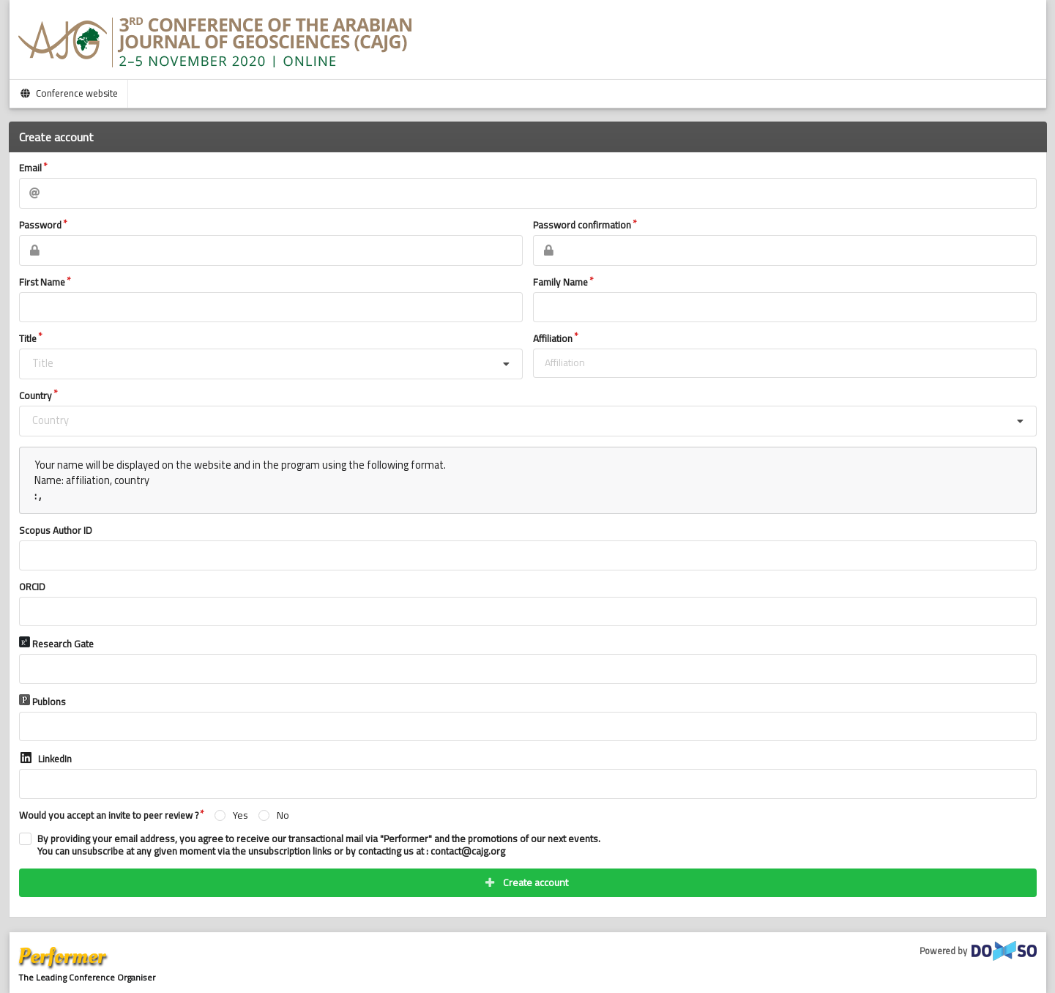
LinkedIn (45, 758)
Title (28, 339)
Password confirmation (582, 225)
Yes (240, 815)
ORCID (32, 587)
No (283, 815)
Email (30, 168)
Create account (526, 882)
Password (40, 225)
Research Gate (56, 643)
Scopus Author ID (55, 531)
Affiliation (553, 339)
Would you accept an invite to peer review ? (108, 815)
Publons (42, 701)
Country (35, 396)
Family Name (560, 282)
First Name (42, 282)
